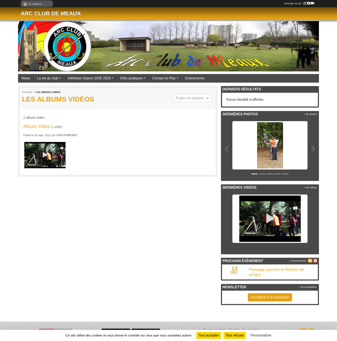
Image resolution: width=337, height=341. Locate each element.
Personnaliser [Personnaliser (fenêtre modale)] (261, 335)
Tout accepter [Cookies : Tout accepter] (208, 335)
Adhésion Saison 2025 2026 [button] (89, 78)
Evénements (194, 78)
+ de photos (310, 114)
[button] (227, 149)
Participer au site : (299, 3)
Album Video (37, 126)
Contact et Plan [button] (164, 78)
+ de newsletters (308, 287)
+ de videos (310, 187)
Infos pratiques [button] (131, 78)
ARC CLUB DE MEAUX (51, 13)
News (25, 78)
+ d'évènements (297, 260)
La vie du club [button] (47, 78)
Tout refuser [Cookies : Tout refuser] (235, 335)
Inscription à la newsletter (270, 297)
